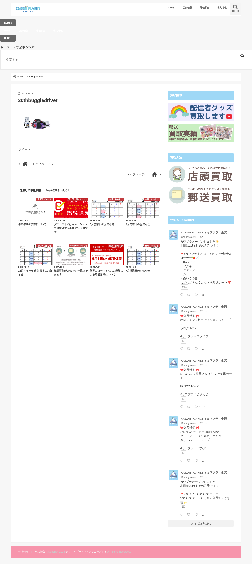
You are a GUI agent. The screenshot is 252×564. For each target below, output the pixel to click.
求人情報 (222, 7)
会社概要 (23, 551)
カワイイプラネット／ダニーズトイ (86, 551)
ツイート (24, 149)
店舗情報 (187, 7)
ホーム (171, 7)
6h (201, 236)
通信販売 (204, 7)
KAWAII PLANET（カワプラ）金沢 (204, 232)
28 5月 (203, 311)
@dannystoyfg (188, 236)
